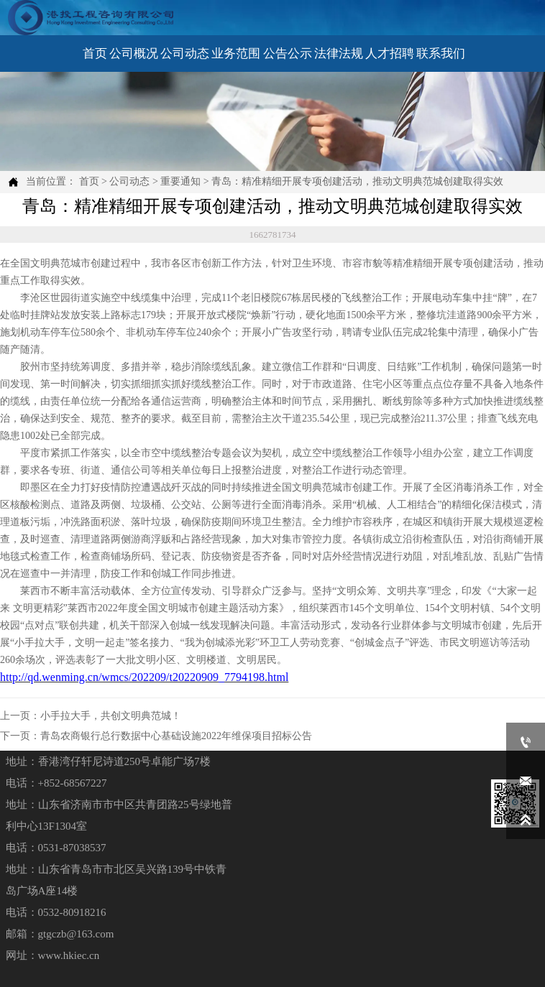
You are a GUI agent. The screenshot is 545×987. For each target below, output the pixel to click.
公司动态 (129, 181)
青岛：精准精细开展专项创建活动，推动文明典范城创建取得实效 (357, 181)
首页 (89, 181)
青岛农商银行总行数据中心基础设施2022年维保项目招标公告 (176, 736)
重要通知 (180, 181)
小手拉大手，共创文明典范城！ (110, 715)
